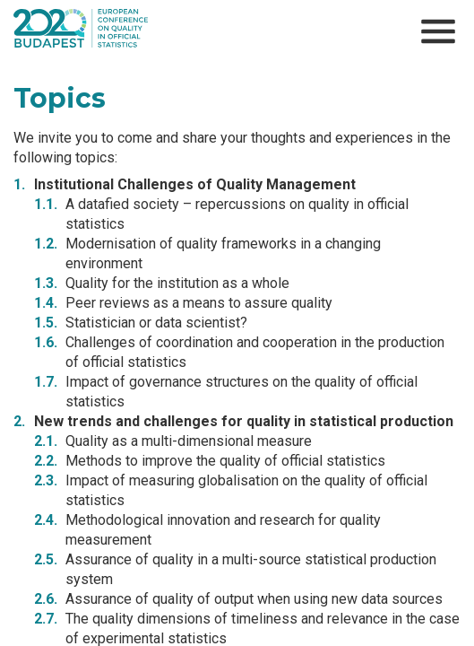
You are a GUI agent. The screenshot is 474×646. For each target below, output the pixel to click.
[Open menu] (438, 31)
